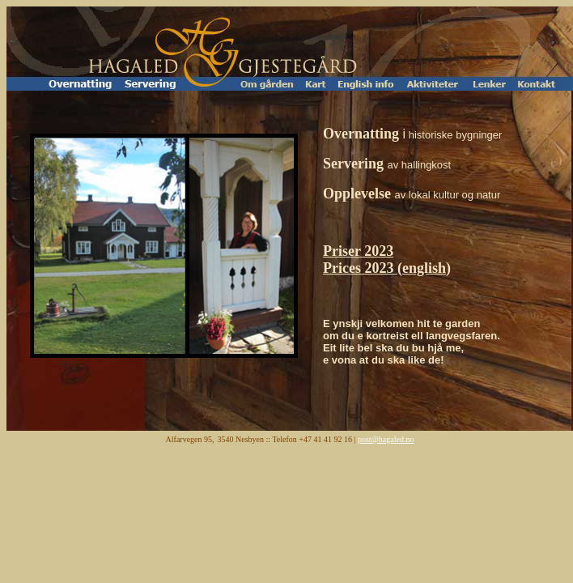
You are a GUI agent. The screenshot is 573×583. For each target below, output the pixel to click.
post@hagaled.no (386, 439)
